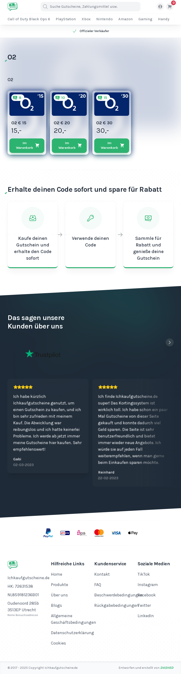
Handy (163, 19)
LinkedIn (146, 615)
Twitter (144, 605)
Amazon (125, 19)
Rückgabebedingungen (116, 605)
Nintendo (104, 19)
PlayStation (66, 19)
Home (56, 574)
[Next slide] (169, 342)
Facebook (147, 595)
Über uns (59, 595)
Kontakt (102, 574)
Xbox (86, 19)
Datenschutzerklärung (72, 632)
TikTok (144, 574)
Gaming (145, 19)
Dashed (166, 668)
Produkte (59, 584)
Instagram (148, 584)
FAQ (97, 584)
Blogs (56, 605)
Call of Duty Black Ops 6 (29, 19)
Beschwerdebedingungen (118, 595)
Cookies (58, 643)
